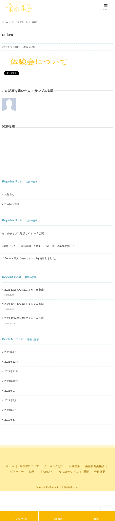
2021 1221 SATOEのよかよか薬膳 (24, 303)
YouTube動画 (12, 204)
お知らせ (9, 194)
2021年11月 (11, 371)
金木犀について (29, 466)
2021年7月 (10, 410)
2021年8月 (10, 400)
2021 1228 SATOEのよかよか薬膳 (24, 289)
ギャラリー (17, 471)
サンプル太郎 (12, 47)
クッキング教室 (54, 466)
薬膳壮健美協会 (95, 466)
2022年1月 (10, 352)
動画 (31, 471)
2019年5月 (10, 419)
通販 (86, 471)
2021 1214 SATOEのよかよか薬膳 (24, 318)
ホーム (10, 466)
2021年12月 (11, 361)
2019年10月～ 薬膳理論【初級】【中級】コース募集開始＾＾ (38, 245)
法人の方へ (46, 471)
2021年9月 (10, 390)
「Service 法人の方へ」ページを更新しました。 (30, 258)
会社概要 (99, 471)
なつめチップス (68, 471)
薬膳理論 (74, 466)
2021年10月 (11, 381)
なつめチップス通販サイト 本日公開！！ (25, 233)
